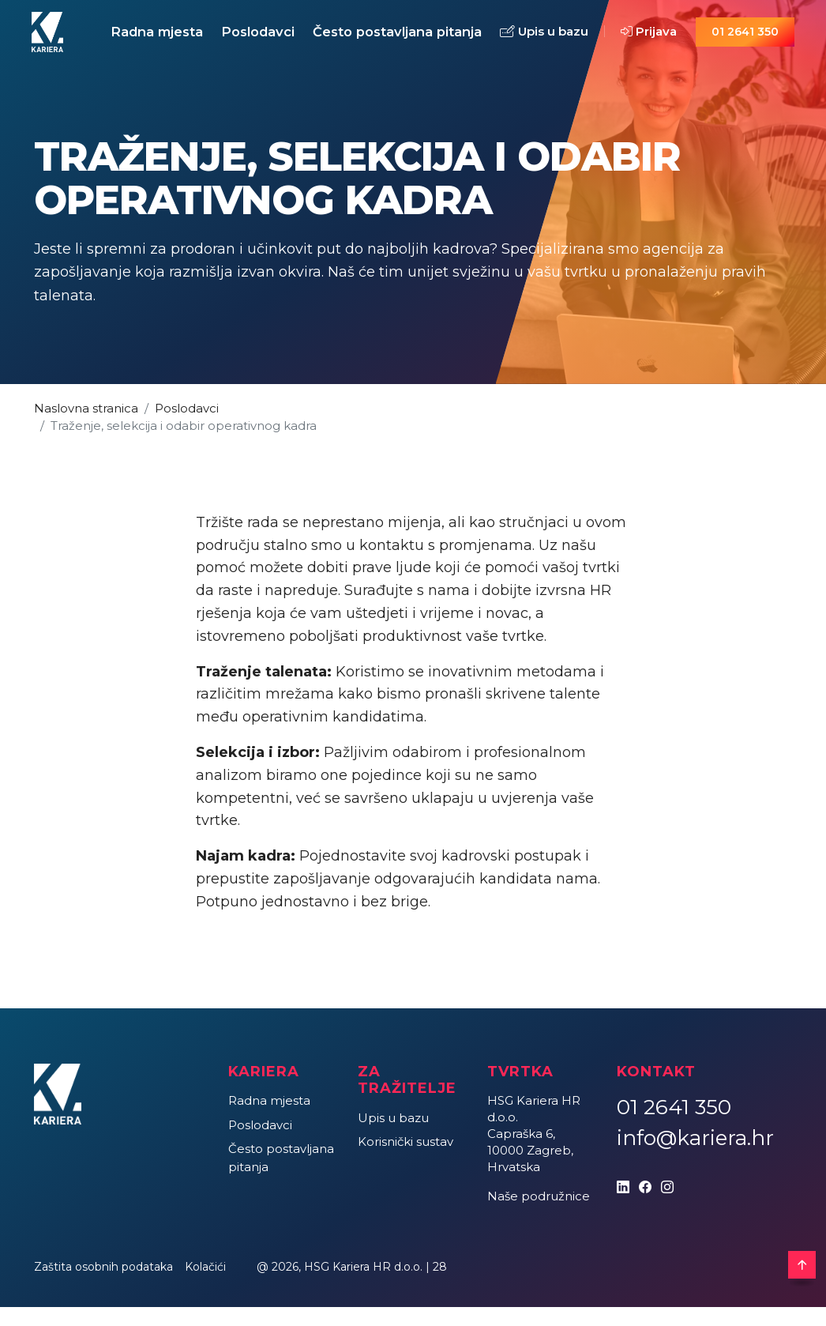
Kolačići (205, 1285)
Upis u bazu (530, 39)
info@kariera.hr (695, 1156)
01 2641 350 (745, 40)
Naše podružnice (538, 1214)
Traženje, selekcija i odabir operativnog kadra (184, 444)
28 (440, 1285)
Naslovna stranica (86, 426)
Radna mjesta (135, 41)
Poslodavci (264, 41)
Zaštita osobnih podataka (103, 1285)
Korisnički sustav (405, 1160)
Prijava (642, 42)
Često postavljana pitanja (385, 41)
